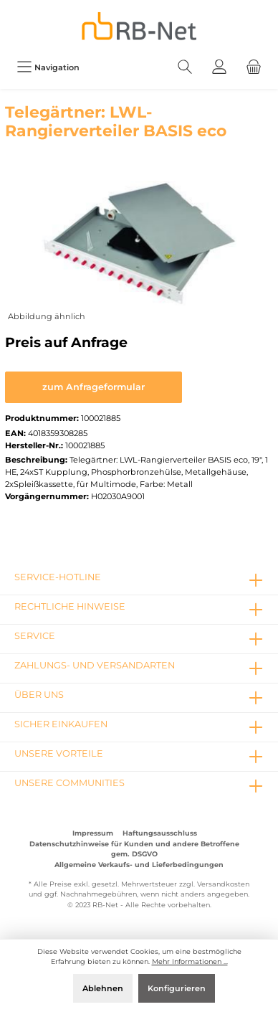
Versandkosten (223, 884)
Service (34, 635)
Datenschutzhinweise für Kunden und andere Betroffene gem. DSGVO (134, 849)
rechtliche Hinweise (69, 606)
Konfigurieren (177, 988)
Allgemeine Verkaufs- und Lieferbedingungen (139, 865)
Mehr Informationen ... (190, 961)
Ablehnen (102, 988)
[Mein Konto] (219, 67)
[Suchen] (185, 67)
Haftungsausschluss (160, 833)
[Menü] (48, 67)
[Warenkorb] (253, 67)
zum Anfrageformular (93, 387)
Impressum (92, 833)
